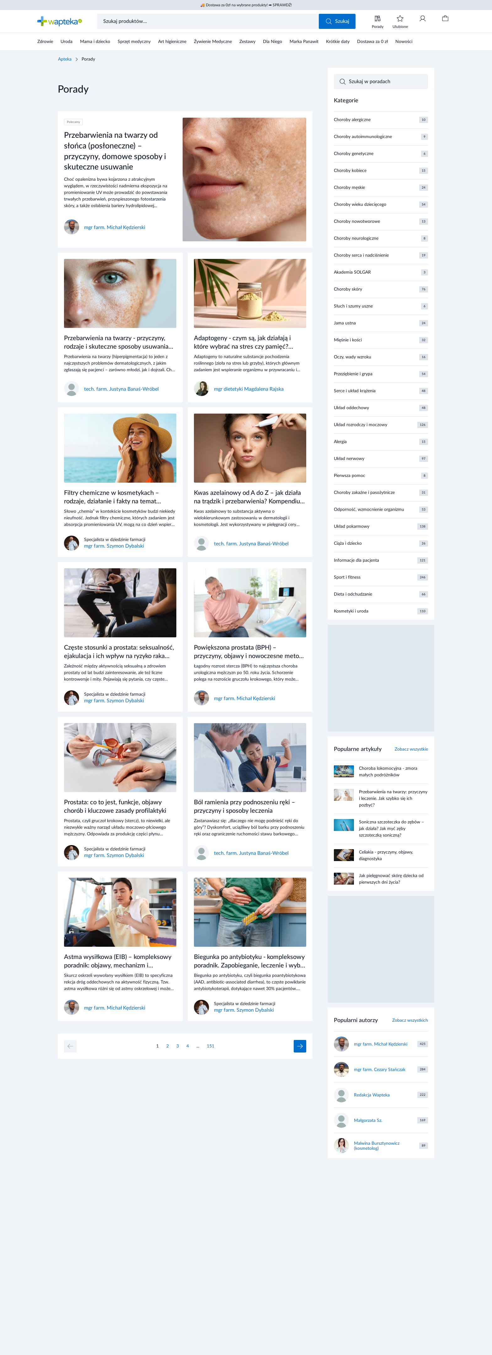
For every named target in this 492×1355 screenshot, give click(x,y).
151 (210, 1046)
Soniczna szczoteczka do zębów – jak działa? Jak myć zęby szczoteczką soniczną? (391, 829)
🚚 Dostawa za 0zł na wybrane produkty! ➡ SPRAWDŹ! (246, 5)
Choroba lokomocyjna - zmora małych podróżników (388, 771)
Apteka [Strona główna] (65, 59)
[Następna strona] (300, 1046)
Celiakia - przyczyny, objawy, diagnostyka (386, 855)
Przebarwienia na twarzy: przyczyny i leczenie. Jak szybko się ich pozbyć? (393, 798)
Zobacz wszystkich (410, 1020)
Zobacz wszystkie (411, 749)
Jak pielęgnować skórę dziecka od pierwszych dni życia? (391, 879)
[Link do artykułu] (185, 179)
